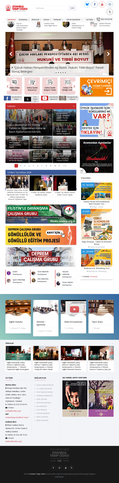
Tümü (65, 166)
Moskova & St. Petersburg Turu (96, 268)
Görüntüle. (94, 276)
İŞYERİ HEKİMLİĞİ (42, 420)
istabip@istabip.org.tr (13, 411)
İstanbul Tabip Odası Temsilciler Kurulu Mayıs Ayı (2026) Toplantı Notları (64, 157)
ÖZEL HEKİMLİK (41, 410)
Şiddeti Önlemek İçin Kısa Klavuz (105, 24)
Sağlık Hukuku (16, 321)
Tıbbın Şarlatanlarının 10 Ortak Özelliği (78, 25)
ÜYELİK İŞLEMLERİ (74, 19)
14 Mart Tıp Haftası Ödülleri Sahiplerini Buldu (41, 193)
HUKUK (46, 19)
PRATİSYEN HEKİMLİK (43, 403)
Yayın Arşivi (97, 321)
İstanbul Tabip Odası (37, 474)
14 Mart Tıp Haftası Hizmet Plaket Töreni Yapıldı (65, 193)
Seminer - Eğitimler (41, 323)
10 (55, 166)
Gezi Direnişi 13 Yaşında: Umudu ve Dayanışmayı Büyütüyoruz (40, 143)
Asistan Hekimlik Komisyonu (66, 274)
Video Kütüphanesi (73, 321)
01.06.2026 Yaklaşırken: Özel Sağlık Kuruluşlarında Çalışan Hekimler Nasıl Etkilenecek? (64, 142)
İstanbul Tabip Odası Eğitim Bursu (50, 24)
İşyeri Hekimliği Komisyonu (19, 281)
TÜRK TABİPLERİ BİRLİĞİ (44, 392)
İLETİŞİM (89, 19)
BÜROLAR (35, 19)
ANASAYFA (11, 19)
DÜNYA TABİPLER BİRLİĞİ (44, 385)
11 (59, 166)
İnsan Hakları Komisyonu (67, 283)
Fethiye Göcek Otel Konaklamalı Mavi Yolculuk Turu (97, 203)
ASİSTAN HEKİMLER (43, 413)
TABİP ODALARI (41, 399)
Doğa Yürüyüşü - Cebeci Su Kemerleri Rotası (97, 243)
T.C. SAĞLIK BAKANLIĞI (44, 389)
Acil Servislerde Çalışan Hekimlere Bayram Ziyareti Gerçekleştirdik (63, 116)
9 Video (48, 331)
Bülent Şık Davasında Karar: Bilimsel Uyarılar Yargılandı (64, 131)
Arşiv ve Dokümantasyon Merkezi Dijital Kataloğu (22, 26)
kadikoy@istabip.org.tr (13, 441)
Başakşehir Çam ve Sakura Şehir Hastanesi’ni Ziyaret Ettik (40, 157)
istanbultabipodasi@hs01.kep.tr (17, 417)
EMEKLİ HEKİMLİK (42, 417)
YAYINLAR (57, 19)
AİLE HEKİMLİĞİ (41, 406)
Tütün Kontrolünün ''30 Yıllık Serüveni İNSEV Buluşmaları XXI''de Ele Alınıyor (16, 157)
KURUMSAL (23, 19)
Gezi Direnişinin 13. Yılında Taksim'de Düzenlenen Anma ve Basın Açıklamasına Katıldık (27, 128)
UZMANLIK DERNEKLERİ (44, 396)
